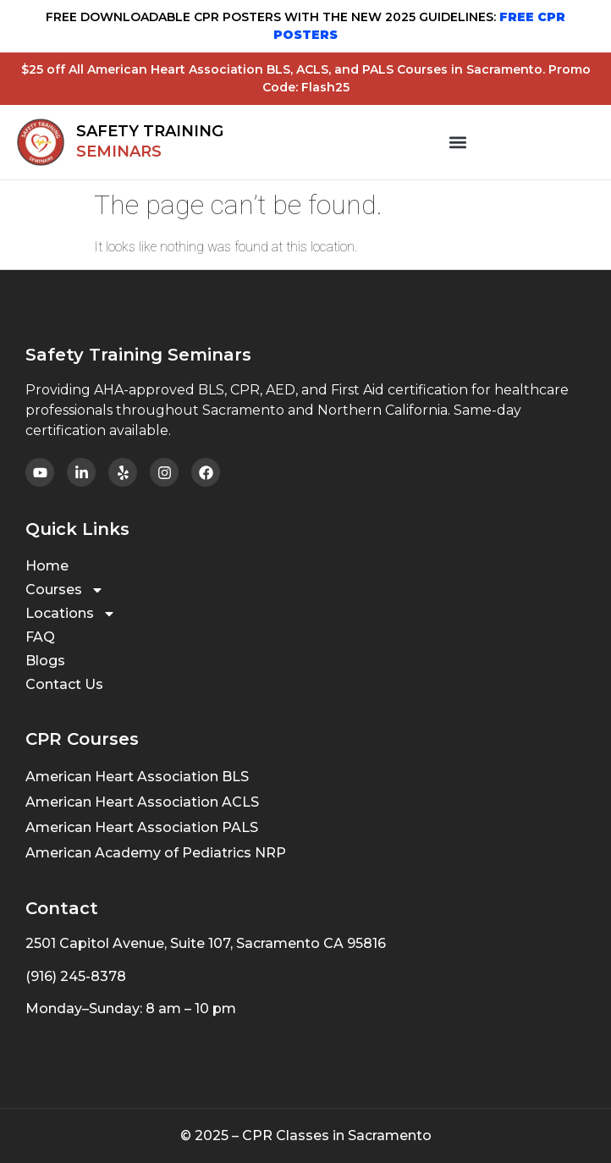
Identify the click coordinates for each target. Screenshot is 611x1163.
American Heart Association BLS (137, 777)
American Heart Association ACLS (142, 802)
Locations (70, 614)
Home (47, 566)
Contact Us (64, 684)
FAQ (40, 637)
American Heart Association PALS (141, 827)
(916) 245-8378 (75, 976)
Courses (64, 590)
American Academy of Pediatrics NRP (155, 853)
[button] (458, 143)
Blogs (45, 661)
